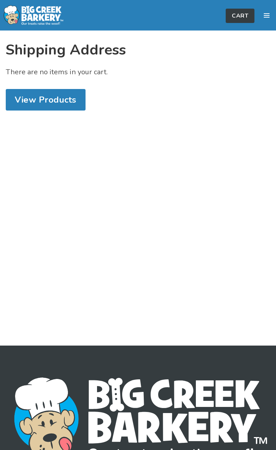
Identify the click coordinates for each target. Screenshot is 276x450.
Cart (240, 16)
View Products (46, 100)
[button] (266, 15)
